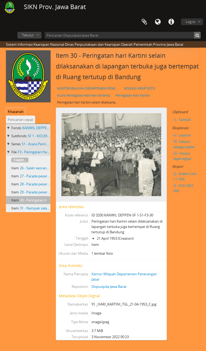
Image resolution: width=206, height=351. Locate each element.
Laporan (182, 135)
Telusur (28, 35)
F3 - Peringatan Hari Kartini (39, 152)
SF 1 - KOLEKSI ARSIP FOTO (49, 135)
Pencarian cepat (20, 119)
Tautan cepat (171, 22)
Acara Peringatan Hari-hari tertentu (83, 95)
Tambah (185, 119)
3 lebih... (19, 160)
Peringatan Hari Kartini (133, 95)
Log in (190, 21)
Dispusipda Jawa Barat (109, 286)
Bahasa (157, 22)
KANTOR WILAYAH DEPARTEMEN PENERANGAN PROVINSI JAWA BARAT (88, 88)
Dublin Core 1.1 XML (184, 176)
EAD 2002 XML (183, 188)
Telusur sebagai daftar (184, 144)
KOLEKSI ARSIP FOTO (139, 88)
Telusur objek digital (182, 156)
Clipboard (144, 22)
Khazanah (16, 111)
